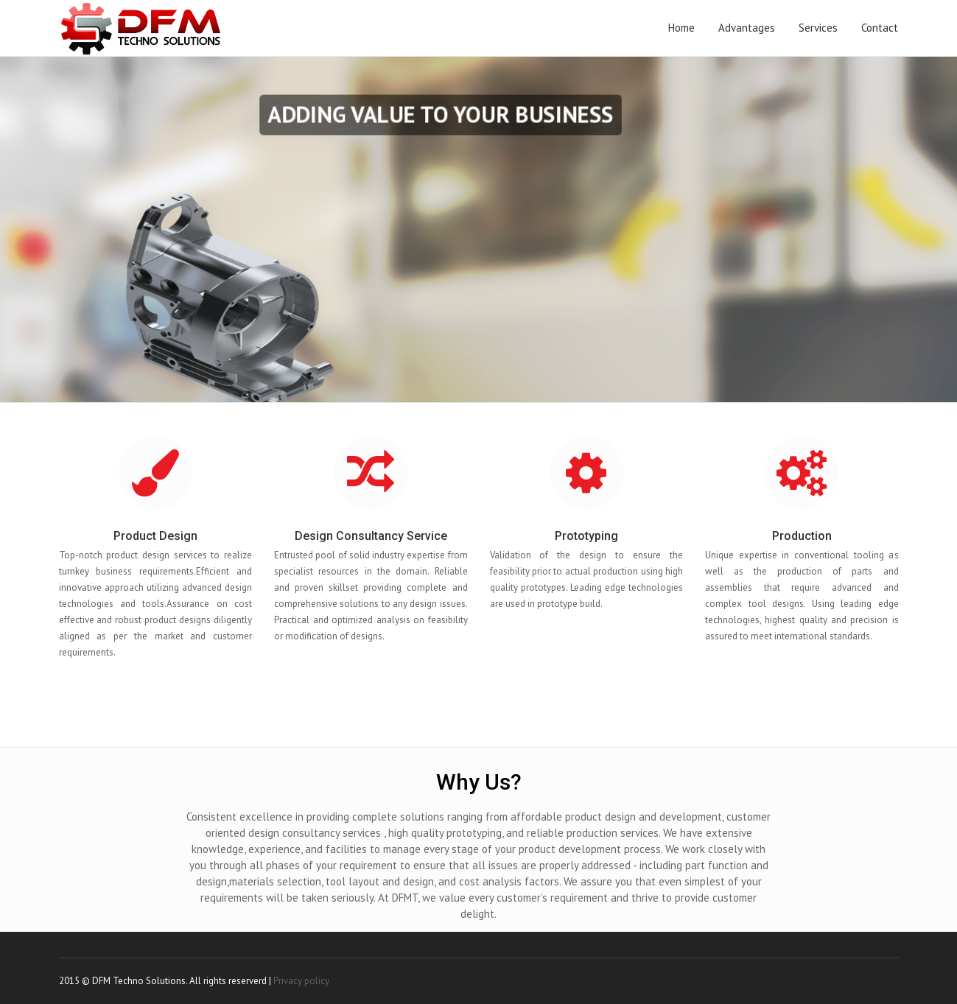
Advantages (746, 28)
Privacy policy (301, 981)
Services (818, 28)
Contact (879, 28)
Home (681, 28)
